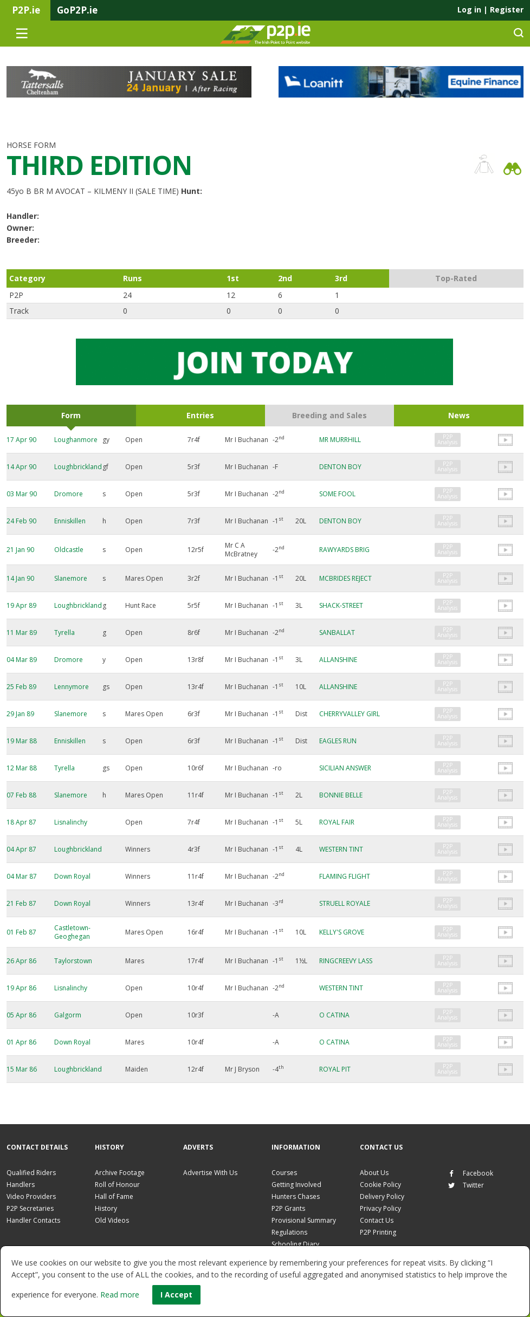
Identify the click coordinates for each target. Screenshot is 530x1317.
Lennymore (71, 686)
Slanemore (70, 578)
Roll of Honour (117, 1184)
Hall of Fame (114, 1196)
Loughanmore (76, 439)
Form (71, 415)
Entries (200, 415)
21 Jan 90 (20, 549)
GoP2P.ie (77, 10)
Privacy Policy (380, 1208)
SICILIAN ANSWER (345, 768)
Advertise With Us (210, 1172)
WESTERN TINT (341, 849)
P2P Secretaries (30, 1208)
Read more (119, 1294)
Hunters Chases (296, 1196)
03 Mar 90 (22, 493)
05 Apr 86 (21, 1015)
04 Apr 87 (21, 849)
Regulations (289, 1232)
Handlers (21, 1184)
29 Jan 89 (20, 713)
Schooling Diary (295, 1244)
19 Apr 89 (21, 605)
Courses (284, 1172)
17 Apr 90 (21, 439)
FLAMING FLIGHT (344, 876)
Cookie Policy (380, 1184)
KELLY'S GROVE (341, 932)
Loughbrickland (78, 466)
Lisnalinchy (70, 822)
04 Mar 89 (22, 659)
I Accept (176, 1294)
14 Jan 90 (20, 578)
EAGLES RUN (338, 740)
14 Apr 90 (21, 466)
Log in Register (490, 9)
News (459, 415)
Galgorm (67, 1015)
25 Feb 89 (21, 686)
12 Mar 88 (22, 768)
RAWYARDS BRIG (344, 549)
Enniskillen (70, 520)
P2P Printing (378, 1232)
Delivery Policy (382, 1196)
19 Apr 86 (21, 987)
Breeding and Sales (329, 415)
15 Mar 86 (22, 1069)
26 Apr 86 (21, 960)
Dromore (68, 493)
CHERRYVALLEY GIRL (349, 713)
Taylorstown (73, 960)
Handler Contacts (33, 1220)
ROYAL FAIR (336, 822)
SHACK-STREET (341, 605)
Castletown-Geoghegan (72, 932)
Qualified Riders (31, 1172)
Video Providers (31, 1196)
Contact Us (376, 1220)
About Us (374, 1172)
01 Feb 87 (21, 932)
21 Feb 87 (21, 903)
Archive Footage (120, 1172)
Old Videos (112, 1220)
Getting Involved (296, 1184)
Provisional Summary (304, 1220)
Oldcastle (68, 549)
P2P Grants (288, 1208)
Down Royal (72, 876)
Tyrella (64, 632)
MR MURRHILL (340, 439)
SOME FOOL (337, 493)
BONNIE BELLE (341, 795)
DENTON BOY (340, 466)
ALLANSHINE (338, 659)
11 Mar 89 (22, 632)
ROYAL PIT (335, 1069)
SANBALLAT (337, 632)
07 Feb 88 (21, 795)
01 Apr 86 (21, 1042)
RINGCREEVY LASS (345, 960)
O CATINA (334, 1015)
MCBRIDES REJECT (345, 578)
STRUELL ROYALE (344, 903)
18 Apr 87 (21, 822)
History (106, 1208)
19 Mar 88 (22, 740)
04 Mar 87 (22, 876)
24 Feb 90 (21, 520)
